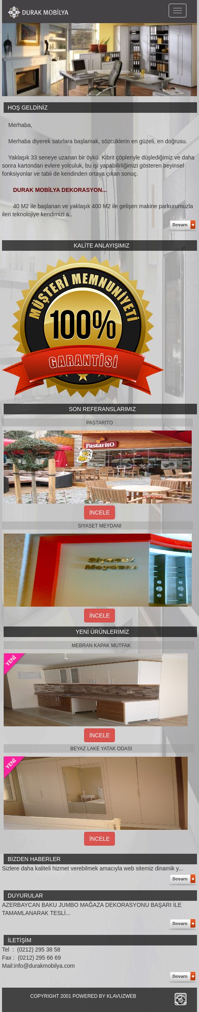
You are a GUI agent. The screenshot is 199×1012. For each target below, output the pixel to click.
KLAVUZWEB (121, 996)
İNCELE (99, 512)
